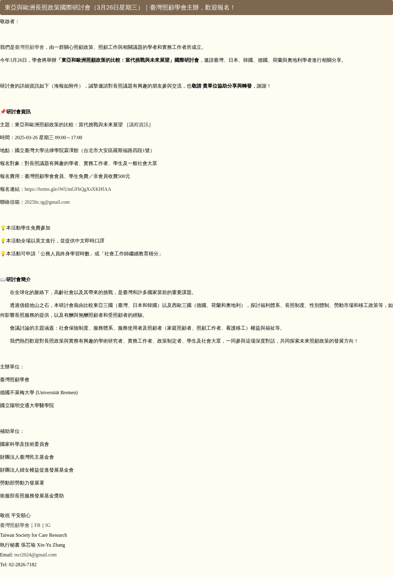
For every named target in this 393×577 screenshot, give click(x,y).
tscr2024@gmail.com (35, 554)
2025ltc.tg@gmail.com (47, 202)
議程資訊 (139, 124)
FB (37, 525)
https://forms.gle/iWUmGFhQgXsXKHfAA (68, 189)
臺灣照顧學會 (29, 47)
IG (48, 525)
